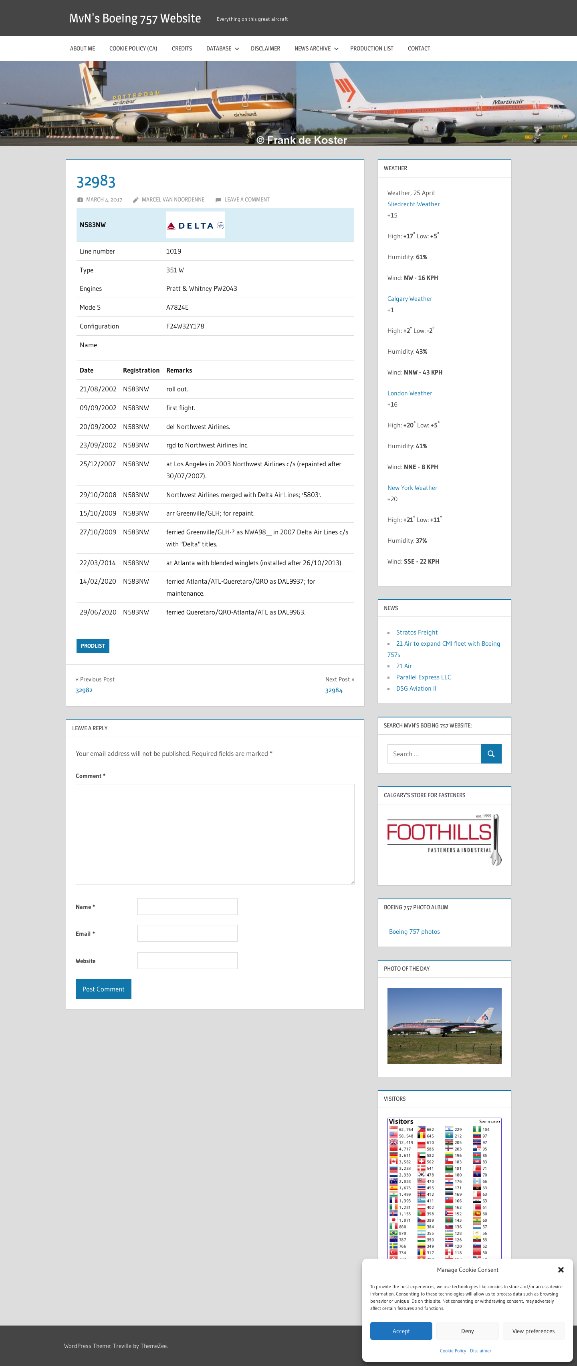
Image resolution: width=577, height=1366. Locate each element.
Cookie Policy (453, 1351)
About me (82, 48)
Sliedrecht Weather (414, 204)
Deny (467, 1331)
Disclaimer (480, 1351)
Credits (182, 48)
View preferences (533, 1331)
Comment (90, 776)
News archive (317, 48)
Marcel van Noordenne (173, 199)
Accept (401, 1331)
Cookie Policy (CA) (133, 48)
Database (223, 48)
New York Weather (412, 488)
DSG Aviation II (416, 688)
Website (85, 961)
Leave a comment (247, 199)
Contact (419, 48)
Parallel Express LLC (423, 677)
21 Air (404, 666)
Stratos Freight (417, 632)
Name (85, 907)
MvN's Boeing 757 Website (137, 18)
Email (85, 933)
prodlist (93, 645)
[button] (561, 1270)
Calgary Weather (409, 298)
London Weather (409, 393)
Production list (371, 48)
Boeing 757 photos (414, 931)
